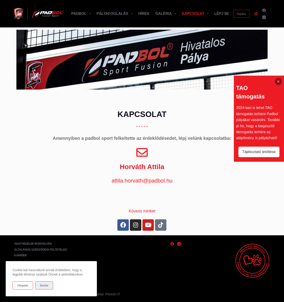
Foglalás (241, 14)
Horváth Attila (142, 166)
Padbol (82, 13)
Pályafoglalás (115, 13)
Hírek (144, 14)
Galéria (166, 13)
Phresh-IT (112, 294)
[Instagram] (264, 17)
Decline (44, 285)
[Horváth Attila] (142, 152)
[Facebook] (264, 10)
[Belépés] (256, 14)
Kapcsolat (196, 13)
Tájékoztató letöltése (259, 152)
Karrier (20, 255)
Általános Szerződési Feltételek (40, 249)
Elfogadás (22, 285)
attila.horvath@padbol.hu (141, 180)
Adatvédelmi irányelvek (33, 243)
